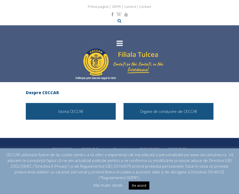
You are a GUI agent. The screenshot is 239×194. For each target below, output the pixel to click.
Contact (145, 6)
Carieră (130, 6)
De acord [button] (139, 185)
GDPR (116, 6)
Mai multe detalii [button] (108, 185)
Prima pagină (98, 6)
